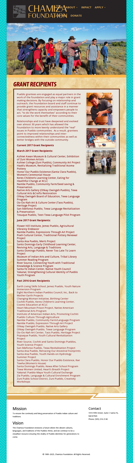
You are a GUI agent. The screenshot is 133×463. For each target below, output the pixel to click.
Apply (99, 7)
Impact (86, 7)
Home (58, 7)
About (70, 7)
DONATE (76, 16)
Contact (60, 16)
